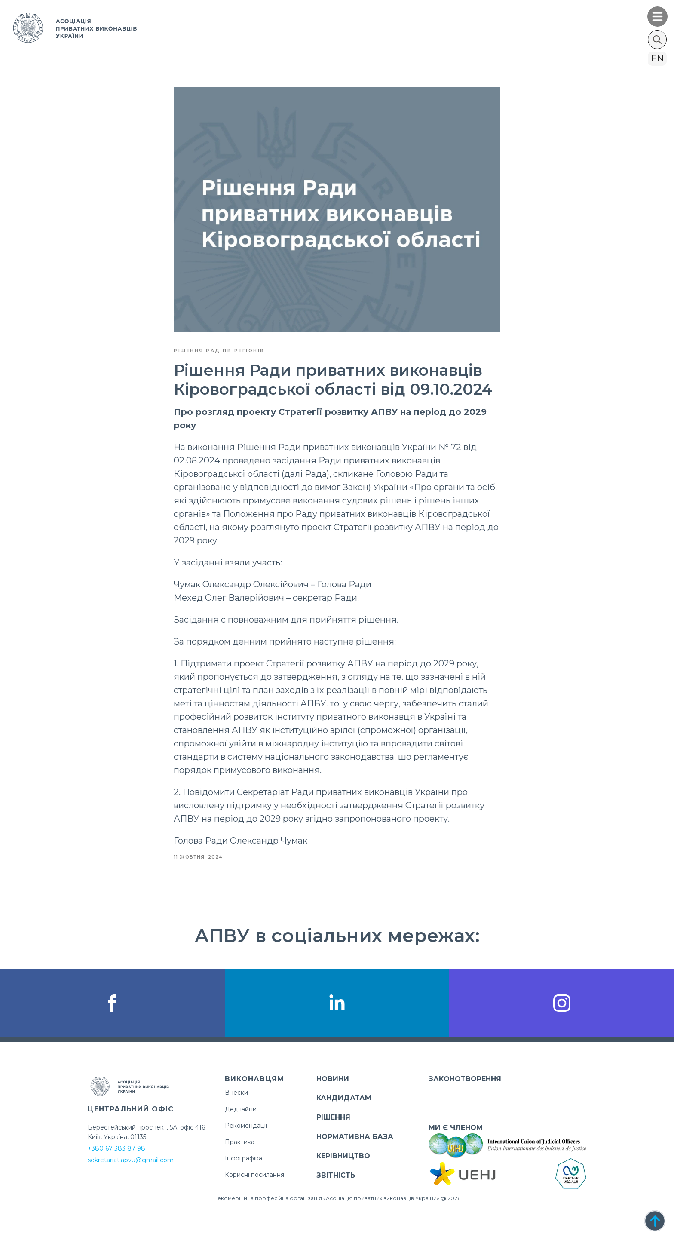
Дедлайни (241, 1109)
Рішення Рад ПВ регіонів (219, 350)
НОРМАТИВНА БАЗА (354, 1137)
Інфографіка (243, 1158)
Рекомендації (246, 1126)
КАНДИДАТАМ (343, 1098)
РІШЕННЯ (333, 1117)
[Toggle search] (657, 39)
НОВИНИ (332, 1079)
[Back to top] (654, 1220)
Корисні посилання (254, 1175)
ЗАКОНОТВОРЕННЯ (465, 1079)
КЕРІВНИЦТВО (343, 1156)
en (657, 58)
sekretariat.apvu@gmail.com (131, 1160)
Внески (236, 1092)
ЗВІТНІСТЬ (335, 1175)
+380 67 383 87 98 (116, 1148)
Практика (239, 1142)
